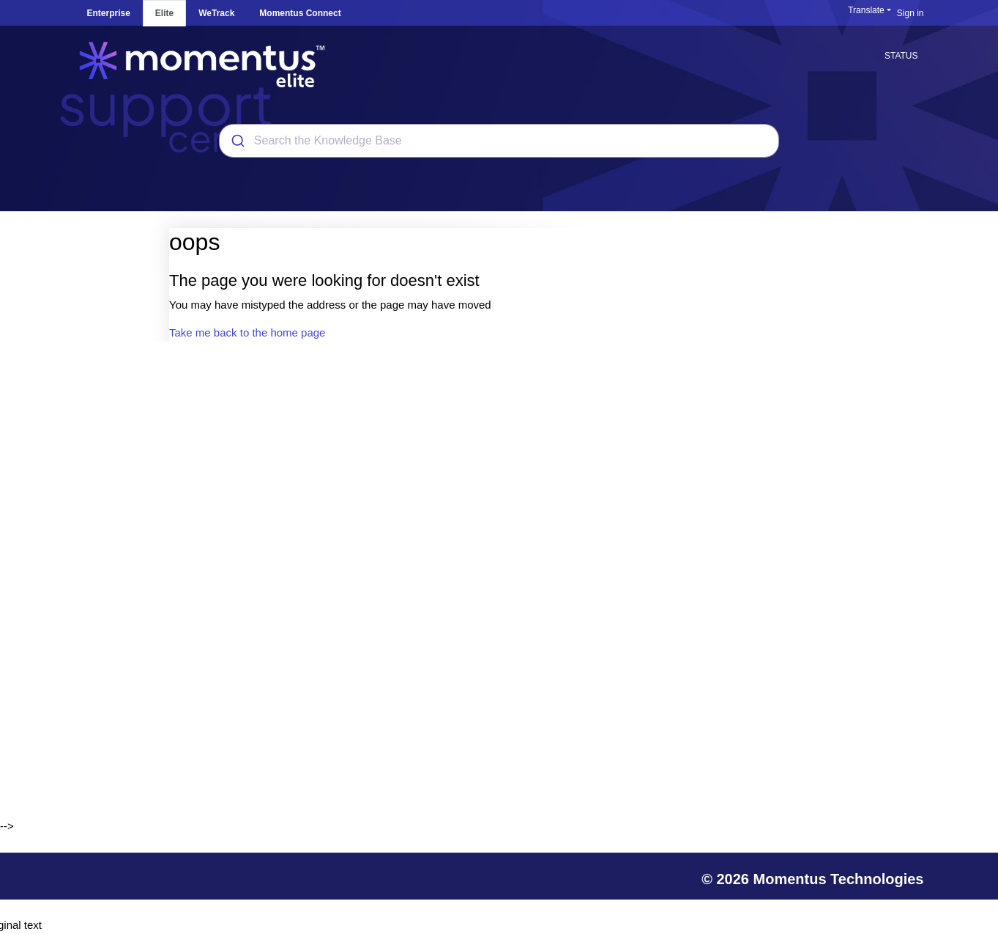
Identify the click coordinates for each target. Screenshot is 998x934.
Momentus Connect (299, 13)
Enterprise (108, 13)
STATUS (901, 56)
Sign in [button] (910, 13)
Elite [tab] (164, 13)
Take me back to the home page (247, 332)
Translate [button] (866, 10)
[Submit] (237, 141)
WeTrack (216, 13)
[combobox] (499, 141)
